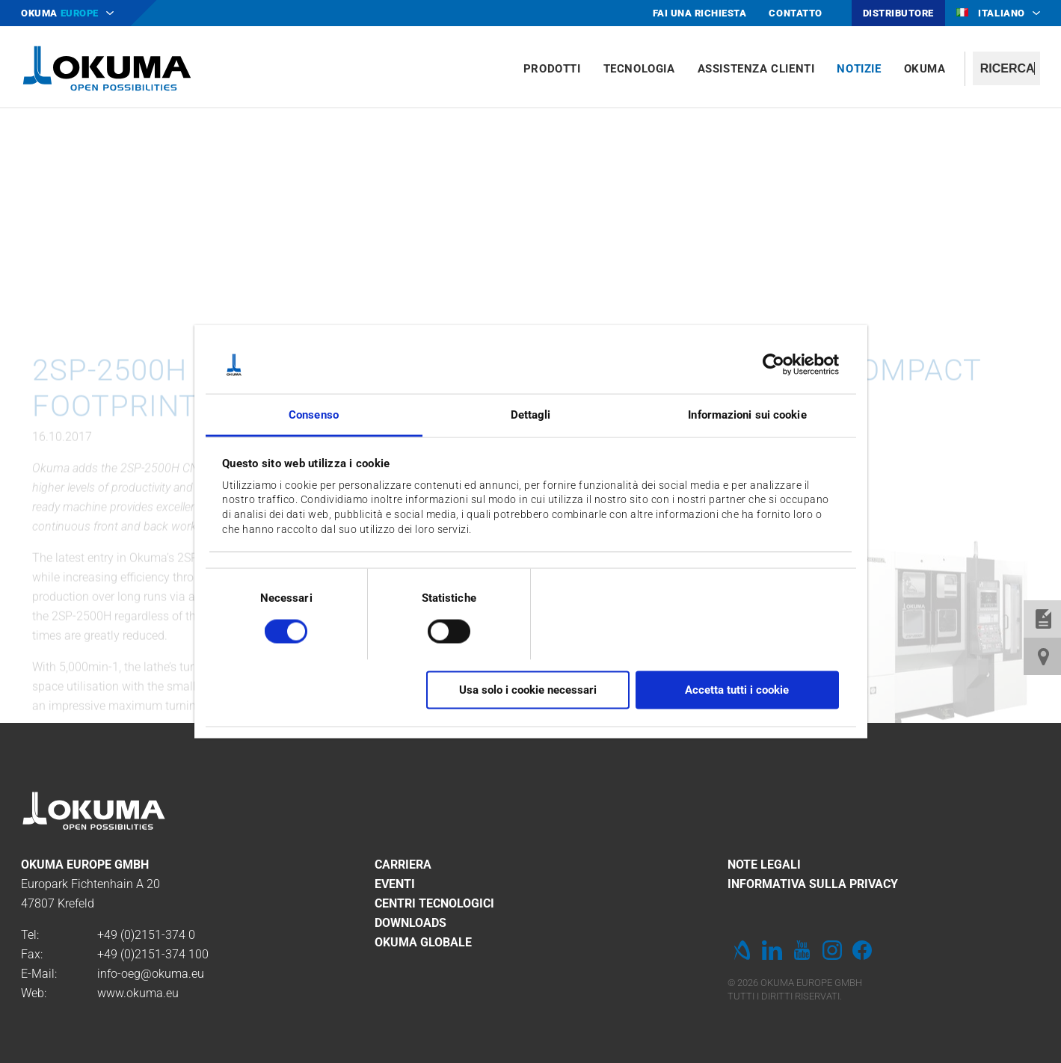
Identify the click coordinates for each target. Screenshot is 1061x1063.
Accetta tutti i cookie (737, 690)
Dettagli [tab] (531, 414)
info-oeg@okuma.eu (150, 974)
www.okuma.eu (138, 993)
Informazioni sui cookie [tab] (747, 414)
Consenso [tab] (314, 414)
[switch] (437, 629)
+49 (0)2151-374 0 (146, 935)
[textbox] (1006, 68)
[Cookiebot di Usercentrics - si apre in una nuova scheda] (773, 365)
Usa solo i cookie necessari (528, 690)
